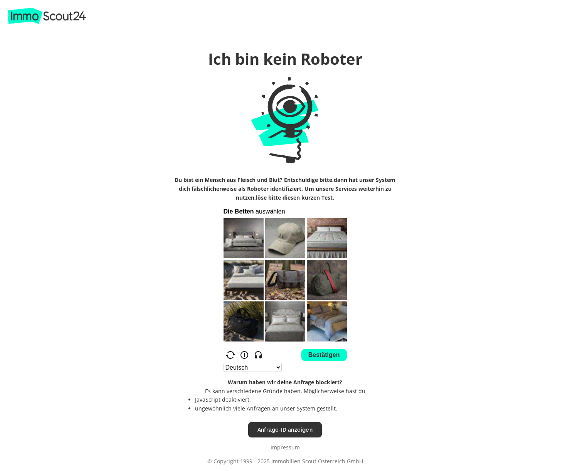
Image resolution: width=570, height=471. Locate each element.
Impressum (285, 447)
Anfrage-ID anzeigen (285, 429)
